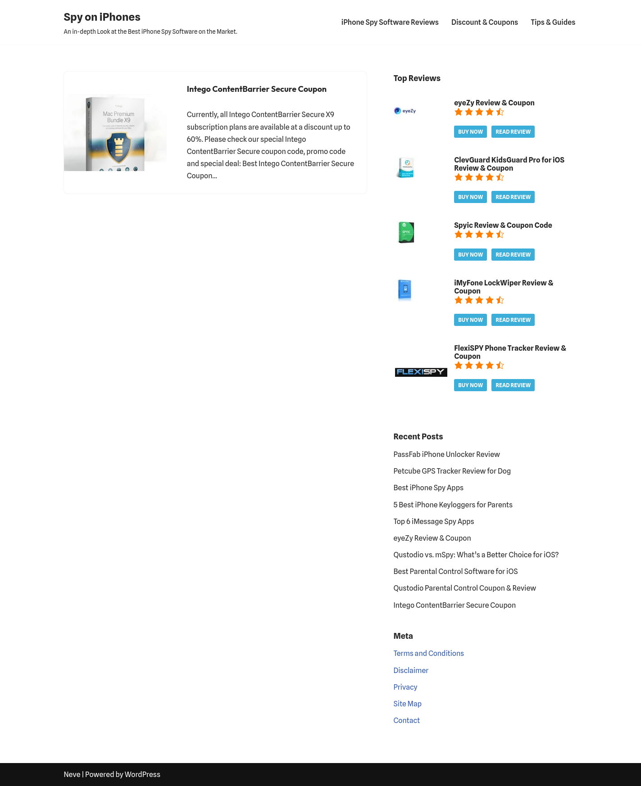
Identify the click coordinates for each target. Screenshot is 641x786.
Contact (407, 720)
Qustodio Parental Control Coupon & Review (465, 588)
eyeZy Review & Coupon (432, 538)
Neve (72, 774)
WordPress (142, 774)
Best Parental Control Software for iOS (456, 571)
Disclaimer (411, 670)
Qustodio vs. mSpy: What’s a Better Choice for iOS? (476, 555)
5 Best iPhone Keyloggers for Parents (453, 505)
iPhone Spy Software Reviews (390, 22)
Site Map (408, 704)
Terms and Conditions (429, 653)
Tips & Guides (553, 22)
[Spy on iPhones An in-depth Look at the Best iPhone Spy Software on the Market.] (150, 22)
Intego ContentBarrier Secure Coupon (257, 89)
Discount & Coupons (484, 22)
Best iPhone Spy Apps (429, 487)
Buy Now (470, 131)
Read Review (513, 131)
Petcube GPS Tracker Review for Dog (452, 471)
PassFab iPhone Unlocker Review (447, 454)
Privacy (406, 687)
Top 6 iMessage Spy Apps (434, 521)
